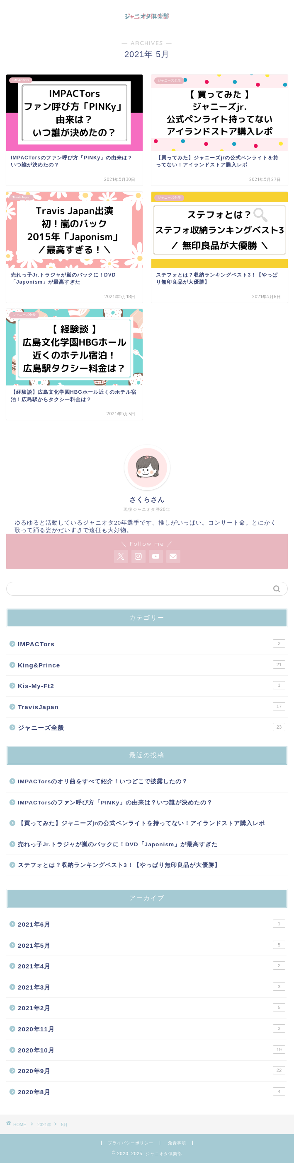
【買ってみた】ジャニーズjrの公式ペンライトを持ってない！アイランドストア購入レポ (141, 823)
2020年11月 (151, 1028)
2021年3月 (151, 986)
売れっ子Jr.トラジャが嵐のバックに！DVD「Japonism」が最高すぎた (118, 844)
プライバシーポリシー (130, 1143)
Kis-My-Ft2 (151, 685)
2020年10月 (151, 1049)
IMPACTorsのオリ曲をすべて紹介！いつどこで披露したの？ (103, 781)
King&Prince (151, 664)
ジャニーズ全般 (151, 727)
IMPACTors (151, 643)
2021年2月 (151, 1007)
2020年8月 (151, 1091)
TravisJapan (151, 706)
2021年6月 (151, 924)
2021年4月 (151, 965)
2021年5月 (151, 945)
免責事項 (177, 1143)
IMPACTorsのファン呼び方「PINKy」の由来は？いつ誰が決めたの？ (115, 802)
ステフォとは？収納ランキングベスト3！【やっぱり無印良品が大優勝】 (119, 865)
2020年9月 (151, 1070)
